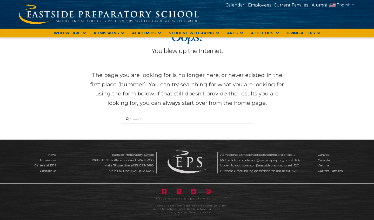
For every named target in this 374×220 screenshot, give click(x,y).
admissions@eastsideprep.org (261, 155)
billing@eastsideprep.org (262, 171)
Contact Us (48, 171)
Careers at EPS (45, 165)
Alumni (319, 5)
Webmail (324, 165)
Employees (259, 5)
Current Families (291, 5)
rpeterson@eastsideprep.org (263, 160)
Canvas (323, 155)
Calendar (234, 5)
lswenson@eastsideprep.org (262, 165)
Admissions (47, 160)
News (52, 155)
